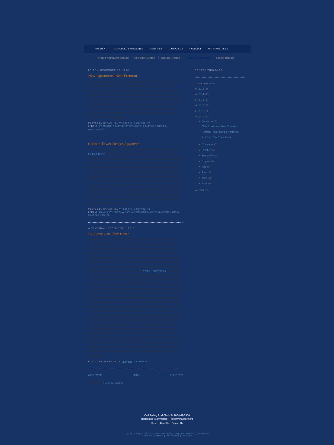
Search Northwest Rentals (113, 57)
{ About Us (176, 48)
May (204, 177)
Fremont (105, 126)
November (208, 144)
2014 (201, 94)
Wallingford (97, 129)
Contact (195, 48)
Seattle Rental (99, 215)
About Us (164, 423)
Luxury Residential (112, 41)
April (205, 183)
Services (156, 48)
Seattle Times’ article (155, 271)
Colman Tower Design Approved (114, 144)
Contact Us (177, 423)
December (207, 121)
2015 (201, 88)
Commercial (166, 41)
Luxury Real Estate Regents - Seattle (108, 418)
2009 (201, 190)
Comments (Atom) (113, 383)
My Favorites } (218, 48)
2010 (201, 116)
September (208, 155)
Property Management (221, 41)
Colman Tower (96, 154)
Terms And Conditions (152, 436)
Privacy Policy (172, 436)
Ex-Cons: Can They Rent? (108, 234)
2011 (201, 111)
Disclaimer (187, 436)
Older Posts (176, 375)
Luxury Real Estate (225, 418)
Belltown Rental (111, 212)
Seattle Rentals (167, 22)
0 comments (142, 123)
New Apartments (136, 212)
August (206, 161)
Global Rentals (225, 57)
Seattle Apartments (127, 126)
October (206, 150)
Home (136, 375)
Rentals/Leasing (170, 57)
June (204, 172)
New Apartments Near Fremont (112, 76)
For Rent (101, 48)
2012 (201, 105)
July (204, 166)
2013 (201, 99)
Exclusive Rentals (144, 57)
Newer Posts (95, 375)
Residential (147, 419)
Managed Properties (128, 48)
